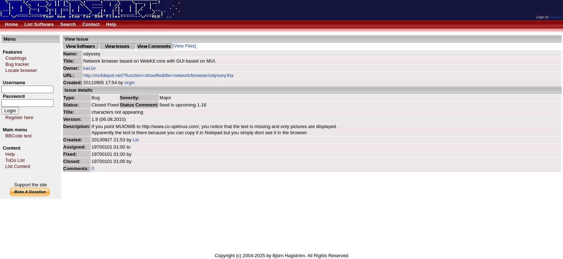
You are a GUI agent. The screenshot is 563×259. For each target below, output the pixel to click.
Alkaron (555, 17)
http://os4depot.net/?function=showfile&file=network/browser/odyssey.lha (158, 75)
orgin (130, 82)
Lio (136, 139)
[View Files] (184, 46)
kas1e (89, 68)
